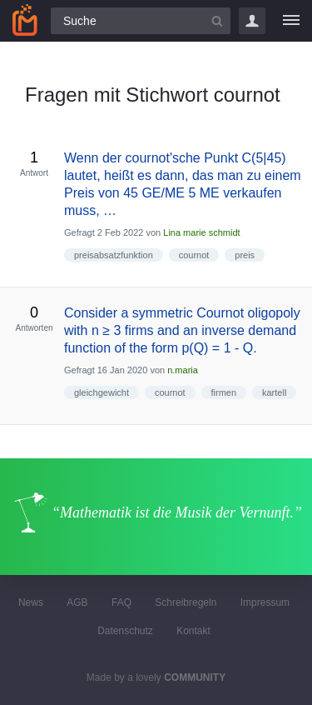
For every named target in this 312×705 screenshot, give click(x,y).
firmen (224, 393)
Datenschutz (125, 631)
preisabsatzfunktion (113, 255)
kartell (274, 393)
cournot (194, 255)
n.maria (182, 370)
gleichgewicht (101, 393)
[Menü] (291, 21)
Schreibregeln (185, 602)
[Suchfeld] (140, 21)
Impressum (265, 602)
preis (245, 255)
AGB (77, 602)
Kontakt (193, 631)
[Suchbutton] (217, 21)
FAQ (121, 602)
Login (252, 21)
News (30, 602)
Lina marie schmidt (201, 233)
